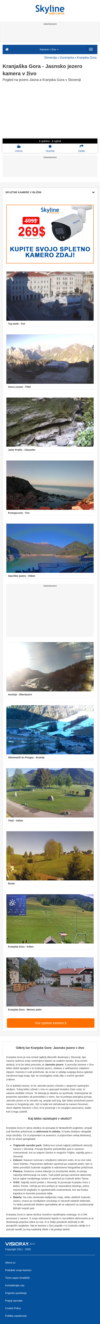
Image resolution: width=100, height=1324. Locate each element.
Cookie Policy (13, 1308)
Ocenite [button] (50, 148)
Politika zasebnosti (16, 1315)
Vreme (19, 148)
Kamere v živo (49, 49)
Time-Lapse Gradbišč (17, 1277)
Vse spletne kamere (50, 1023)
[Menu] (91, 49)
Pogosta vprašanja (16, 1292)
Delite (81, 148)
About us (10, 1262)
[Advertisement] (49, 34)
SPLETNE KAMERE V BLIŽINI (50, 192)
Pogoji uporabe (14, 1300)
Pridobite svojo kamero (18, 1270)
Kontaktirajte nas (14, 1285)
